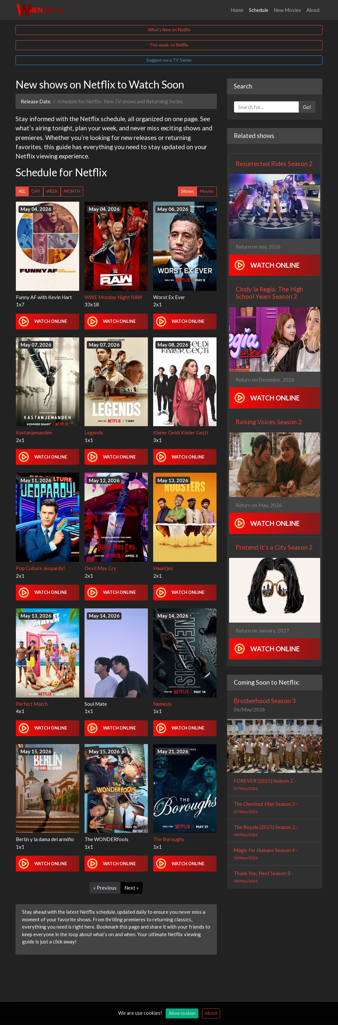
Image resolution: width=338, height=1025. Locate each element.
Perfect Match (32, 704)
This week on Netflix (169, 45)
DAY (35, 191)
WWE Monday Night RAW (113, 297)
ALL (21, 191)
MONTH (72, 191)
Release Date (36, 101)
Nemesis (162, 704)
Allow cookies (182, 1013)
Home (237, 10)
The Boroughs (169, 839)
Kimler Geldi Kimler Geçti (180, 432)
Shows (187, 191)
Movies (207, 191)
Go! (307, 107)
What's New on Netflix (169, 29)
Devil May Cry (100, 568)
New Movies (287, 10)
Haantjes (163, 568)
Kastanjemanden (34, 432)
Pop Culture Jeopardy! (40, 568)
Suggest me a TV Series (169, 60)
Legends (93, 432)
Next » (131, 888)
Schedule (260, 9)
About (313, 10)
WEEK (52, 191)
